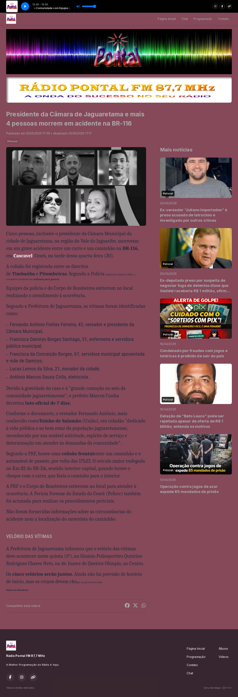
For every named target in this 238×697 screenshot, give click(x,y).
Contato (223, 18)
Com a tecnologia (217, 687)
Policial (12, 141)
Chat (184, 18)
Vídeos (224, 656)
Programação (202, 18)
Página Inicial (167, 18)
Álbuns (223, 648)
